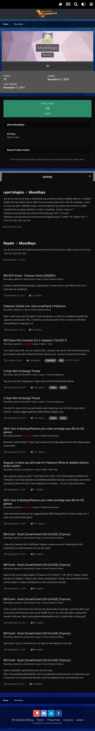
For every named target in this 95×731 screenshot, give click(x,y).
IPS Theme (17, 720)
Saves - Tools (47, 344)
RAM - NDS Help (50, 469)
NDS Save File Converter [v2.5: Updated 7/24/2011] (35, 340)
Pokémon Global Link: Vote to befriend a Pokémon (34, 306)
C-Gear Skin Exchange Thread (21, 371)
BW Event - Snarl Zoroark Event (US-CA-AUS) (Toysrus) (37, 534)
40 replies (37, 554)
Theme (40, 720)
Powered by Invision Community (48, 723)
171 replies (38, 452)
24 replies (35, 329)
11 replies (37, 489)
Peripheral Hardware (50, 436)
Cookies (79, 720)
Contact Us (68, 720)
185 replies (38, 387)
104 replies (34, 360)
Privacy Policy (53, 720)
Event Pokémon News (53, 279)
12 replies (35, 295)
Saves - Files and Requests (51, 374)
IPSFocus (29, 720)
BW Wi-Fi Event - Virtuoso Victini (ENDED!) (29, 275)
